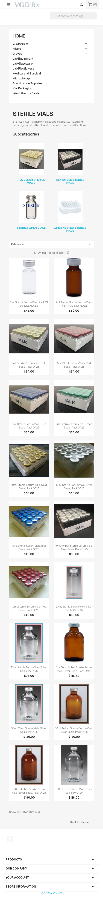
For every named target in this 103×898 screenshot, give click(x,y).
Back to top (80, 822)
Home (19, 36)
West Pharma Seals (26, 93)
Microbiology (22, 78)
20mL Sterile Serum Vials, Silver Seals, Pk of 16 (74, 608)
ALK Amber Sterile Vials (70, 181)
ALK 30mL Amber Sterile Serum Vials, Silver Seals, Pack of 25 (74, 669)
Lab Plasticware (23, 68)
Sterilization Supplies (27, 83)
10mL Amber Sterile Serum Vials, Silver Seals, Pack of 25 (74, 547)
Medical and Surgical (27, 73)
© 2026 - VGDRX (51, 893)
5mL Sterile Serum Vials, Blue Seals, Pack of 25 (29, 425)
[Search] (73, 15)
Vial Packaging (22, 88)
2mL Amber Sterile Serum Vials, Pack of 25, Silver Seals (74, 304)
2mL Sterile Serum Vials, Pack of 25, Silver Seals (29, 304)
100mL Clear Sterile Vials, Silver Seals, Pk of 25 (74, 790)
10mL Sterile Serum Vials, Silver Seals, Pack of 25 (74, 486)
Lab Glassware (23, 63)
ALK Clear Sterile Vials (31, 181)
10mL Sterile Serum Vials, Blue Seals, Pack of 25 (29, 547)
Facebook (10, 839)
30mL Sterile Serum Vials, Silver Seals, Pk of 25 (29, 669)
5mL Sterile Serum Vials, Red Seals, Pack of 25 (74, 364)
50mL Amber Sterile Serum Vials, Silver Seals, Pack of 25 (74, 730)
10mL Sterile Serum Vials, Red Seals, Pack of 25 (29, 608)
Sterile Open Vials (31, 228)
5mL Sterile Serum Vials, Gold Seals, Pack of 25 (29, 364)
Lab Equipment (23, 59)
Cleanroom (20, 44)
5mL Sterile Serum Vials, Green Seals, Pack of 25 (74, 425)
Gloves (17, 54)
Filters (17, 49)
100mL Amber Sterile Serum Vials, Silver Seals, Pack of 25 (29, 790)
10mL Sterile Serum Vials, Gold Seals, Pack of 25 (29, 486)
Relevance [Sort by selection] (51, 244)
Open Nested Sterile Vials (70, 229)
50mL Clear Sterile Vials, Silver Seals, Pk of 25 (29, 730)
